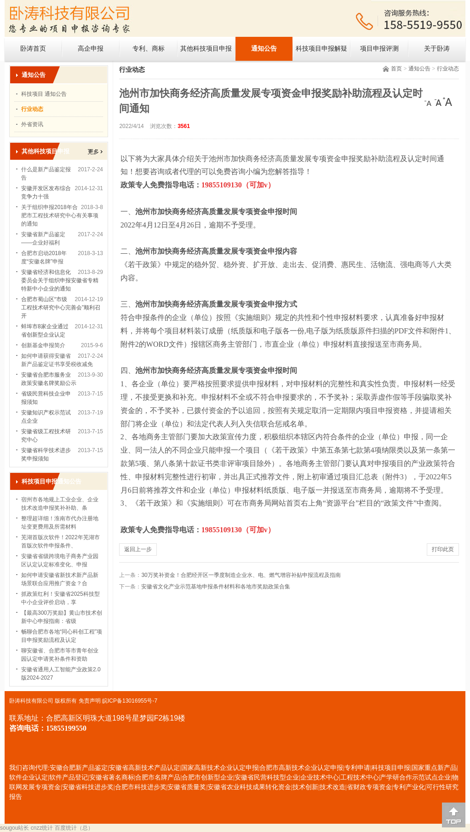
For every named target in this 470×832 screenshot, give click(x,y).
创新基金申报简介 (43, 345)
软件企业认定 (28, 777)
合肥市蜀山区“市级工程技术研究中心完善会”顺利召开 (60, 307)
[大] (447, 101)
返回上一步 (138, 549)
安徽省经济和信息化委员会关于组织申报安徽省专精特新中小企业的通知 (59, 280)
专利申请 (357, 767)
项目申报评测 (379, 48)
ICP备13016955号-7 (132, 701)
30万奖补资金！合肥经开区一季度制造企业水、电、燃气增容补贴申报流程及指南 (240, 575)
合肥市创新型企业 (207, 777)
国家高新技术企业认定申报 (219, 767)
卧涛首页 (33, 48)
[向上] (453, 815)
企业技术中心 (319, 777)
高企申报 (90, 48)
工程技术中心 (359, 777)
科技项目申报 (391, 767)
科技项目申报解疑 (321, 48)
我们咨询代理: (29, 767)
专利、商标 (148, 48)
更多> (95, 151)
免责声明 (90, 701)
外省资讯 (32, 124)
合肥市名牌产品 (157, 777)
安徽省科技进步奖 (88, 787)
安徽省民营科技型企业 (267, 777)
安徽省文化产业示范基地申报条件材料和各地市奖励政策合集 (215, 586)
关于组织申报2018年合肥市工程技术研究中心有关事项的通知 (59, 215)
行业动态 (448, 68)
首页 (396, 68)
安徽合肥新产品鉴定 (79, 767)
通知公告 (264, 48)
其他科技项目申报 (206, 48)
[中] (438, 101)
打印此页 (443, 549)
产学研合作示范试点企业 (415, 777)
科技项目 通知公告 (44, 94)
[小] (429, 101)
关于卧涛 (437, 48)
